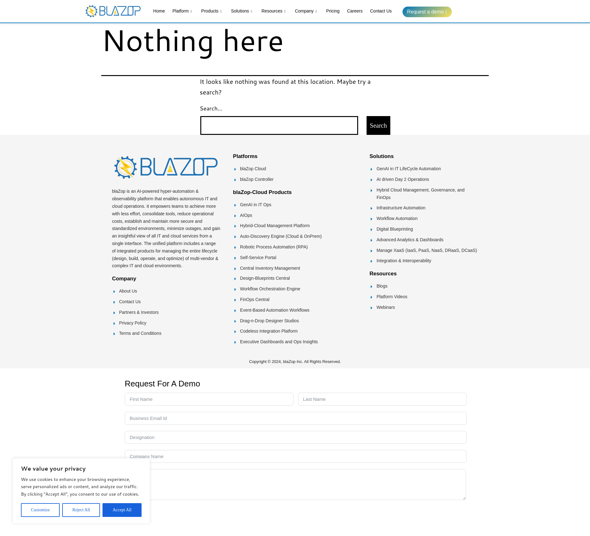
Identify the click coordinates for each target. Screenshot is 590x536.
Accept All (121, 510)
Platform (182, 11)
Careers (354, 10)
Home (159, 10)
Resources (274, 11)
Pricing (333, 10)
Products (211, 11)
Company (306, 11)
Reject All (81, 510)
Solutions (241, 11)
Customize (40, 510)
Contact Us (381, 10)
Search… (211, 108)
